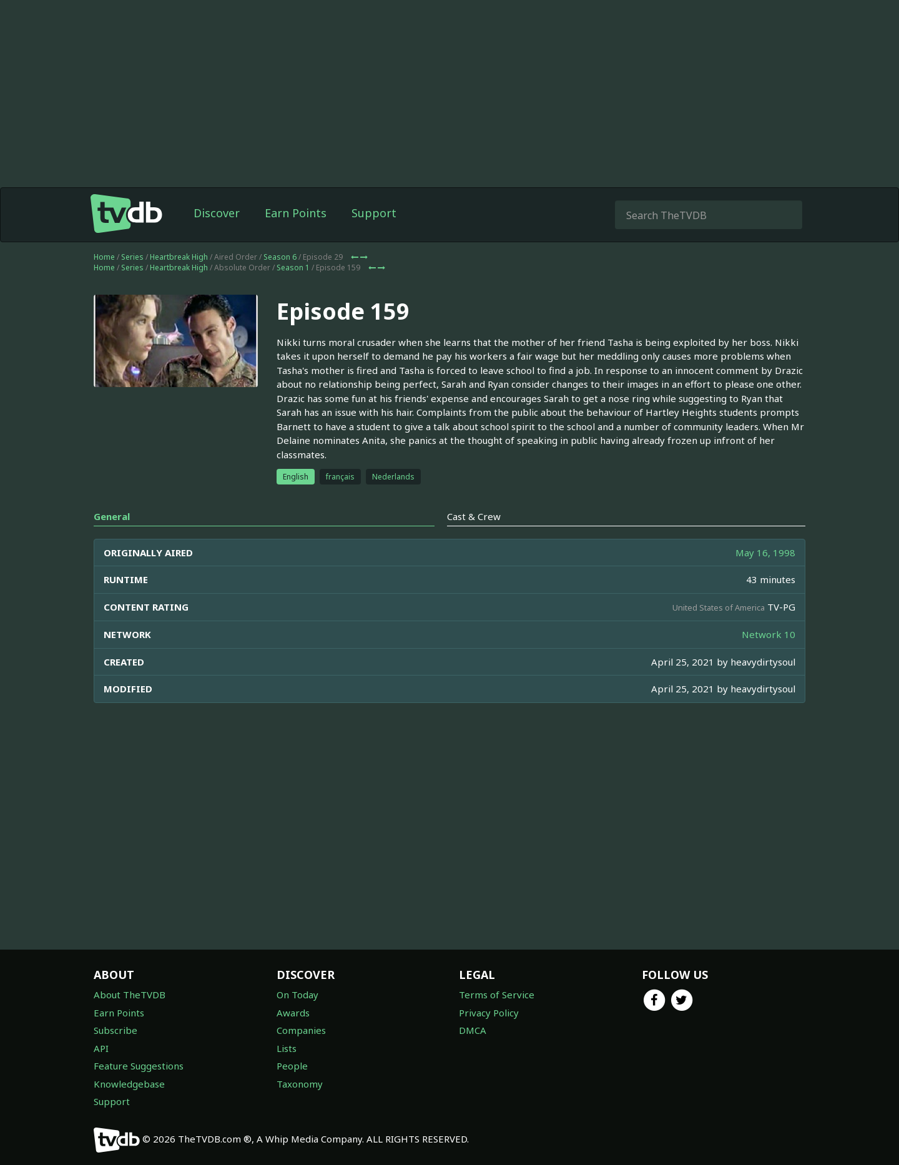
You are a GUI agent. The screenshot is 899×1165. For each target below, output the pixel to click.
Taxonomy (300, 1084)
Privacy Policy (489, 1012)
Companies (301, 1030)
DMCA (472, 1030)
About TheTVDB (129, 994)
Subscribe (115, 1030)
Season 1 (293, 267)
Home (104, 257)
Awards (293, 1012)
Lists (287, 1048)
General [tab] (112, 516)
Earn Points (296, 212)
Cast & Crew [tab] (474, 516)
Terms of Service (496, 994)
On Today (297, 994)
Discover (217, 212)
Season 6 (280, 257)
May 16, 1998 (765, 552)
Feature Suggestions (139, 1065)
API (101, 1048)
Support (373, 212)
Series (132, 257)
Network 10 (768, 634)
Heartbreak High (179, 257)
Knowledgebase (129, 1084)
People (292, 1065)
